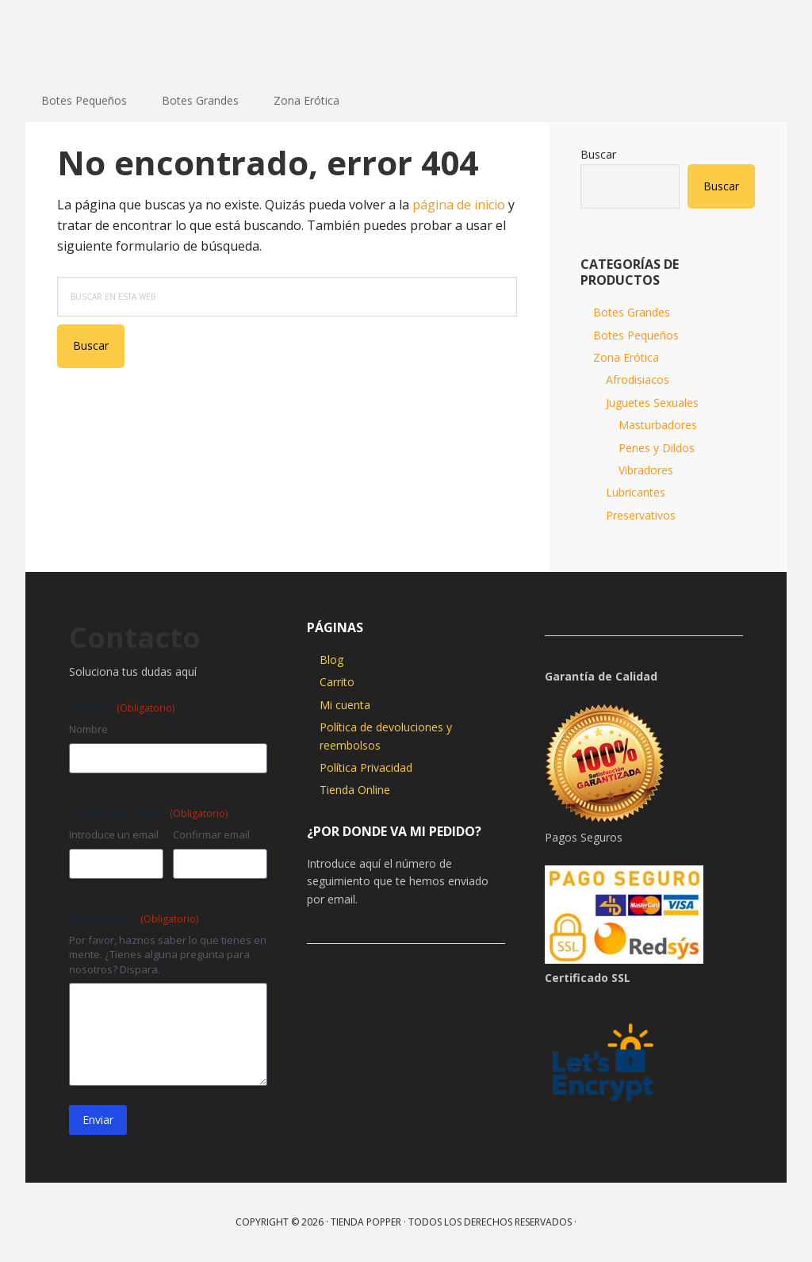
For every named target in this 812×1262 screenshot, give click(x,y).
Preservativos (641, 515)
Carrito (337, 681)
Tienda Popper (128, 39)
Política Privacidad (366, 767)
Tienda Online (355, 789)
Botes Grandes (631, 312)
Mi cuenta (345, 704)
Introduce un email (114, 834)
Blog (331, 659)
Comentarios (133, 918)
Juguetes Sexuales (652, 402)
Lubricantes (635, 492)
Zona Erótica (626, 357)
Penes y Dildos (657, 447)
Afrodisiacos (637, 379)
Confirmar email (211, 834)
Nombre (88, 729)
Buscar (598, 154)
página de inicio (458, 204)
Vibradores (646, 470)
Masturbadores (658, 424)
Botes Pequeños (636, 335)
